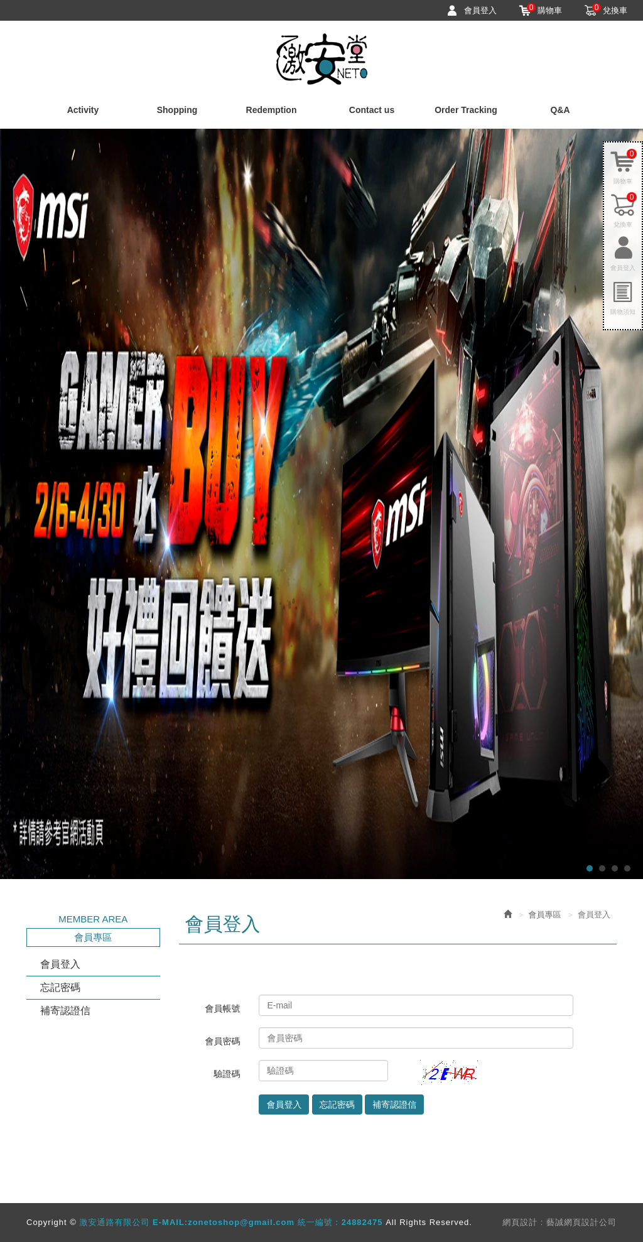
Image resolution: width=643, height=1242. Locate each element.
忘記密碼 (60, 987)
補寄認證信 (65, 1010)
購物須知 (622, 311)
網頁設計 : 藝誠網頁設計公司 (559, 1222)
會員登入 (480, 10)
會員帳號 (222, 1008)
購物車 (544, 10)
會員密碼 (222, 1041)
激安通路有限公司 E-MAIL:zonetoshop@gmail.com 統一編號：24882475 (321, 59)
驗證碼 (226, 1074)
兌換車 (609, 10)
